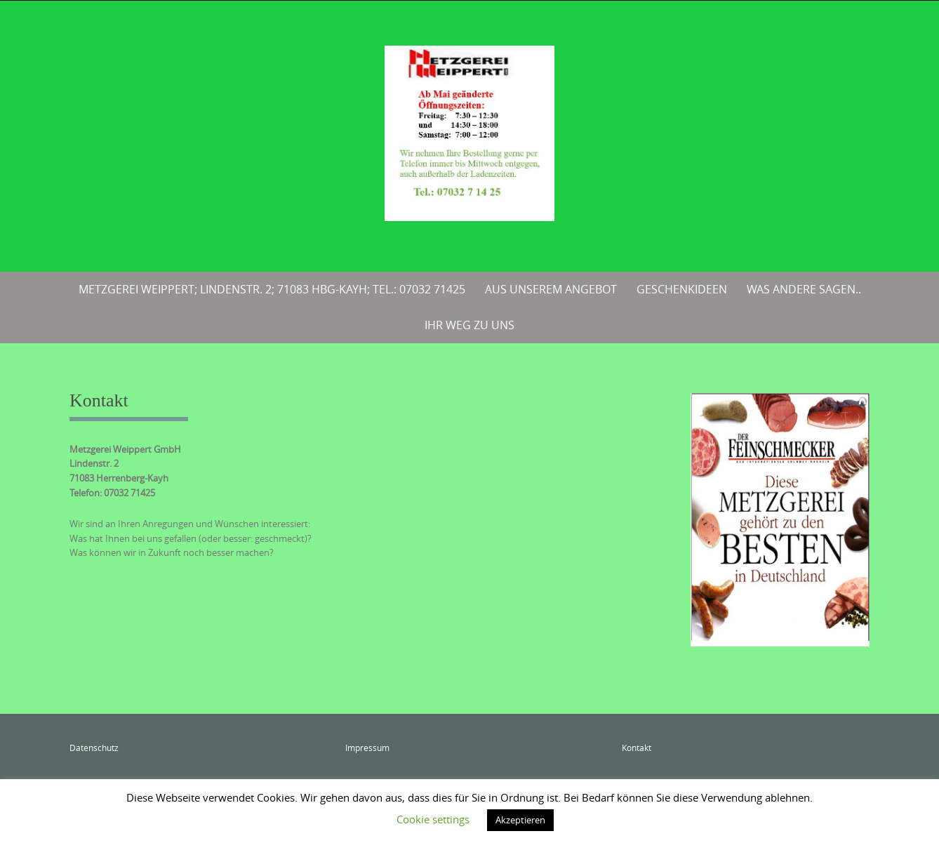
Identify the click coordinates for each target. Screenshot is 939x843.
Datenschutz (94, 747)
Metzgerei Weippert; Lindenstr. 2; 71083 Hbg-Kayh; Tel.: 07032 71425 (272, 289)
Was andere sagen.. (804, 289)
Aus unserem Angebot (551, 289)
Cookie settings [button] (433, 819)
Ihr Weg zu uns (469, 325)
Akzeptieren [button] (520, 820)
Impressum (367, 747)
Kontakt (636, 747)
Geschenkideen (682, 289)
